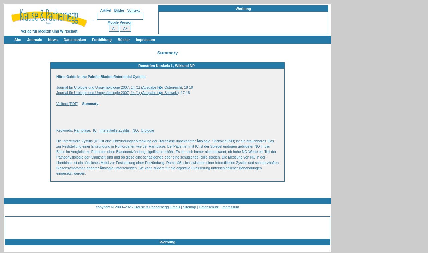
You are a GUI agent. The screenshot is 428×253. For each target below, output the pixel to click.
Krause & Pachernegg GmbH (157, 207)
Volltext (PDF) (67, 104)
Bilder (119, 10)
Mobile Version (119, 22)
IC (95, 130)
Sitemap (189, 207)
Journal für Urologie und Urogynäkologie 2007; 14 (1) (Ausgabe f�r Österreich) (119, 87)
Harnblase (82, 130)
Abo (17, 40)
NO (135, 130)
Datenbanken (75, 40)
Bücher (124, 40)
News (53, 40)
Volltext (133, 10)
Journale (34, 40)
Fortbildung (102, 40)
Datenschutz (209, 207)
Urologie (147, 130)
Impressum (145, 40)
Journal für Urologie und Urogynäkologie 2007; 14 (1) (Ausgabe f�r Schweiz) (117, 93)
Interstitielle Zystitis (115, 130)
